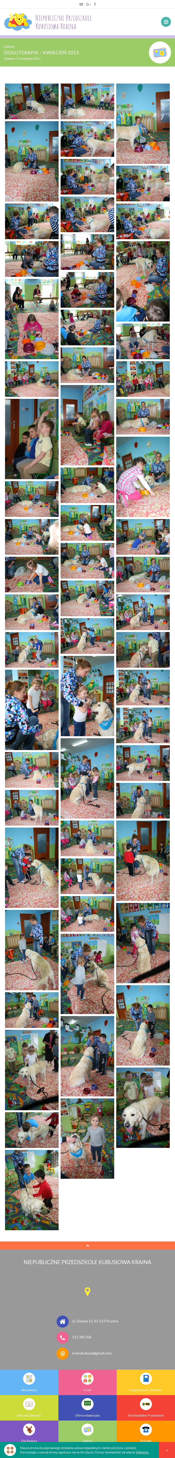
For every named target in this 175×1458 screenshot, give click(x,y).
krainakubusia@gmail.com (92, 1353)
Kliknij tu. (142, 1452)
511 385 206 (82, 1337)
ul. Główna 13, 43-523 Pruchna (95, 1321)
